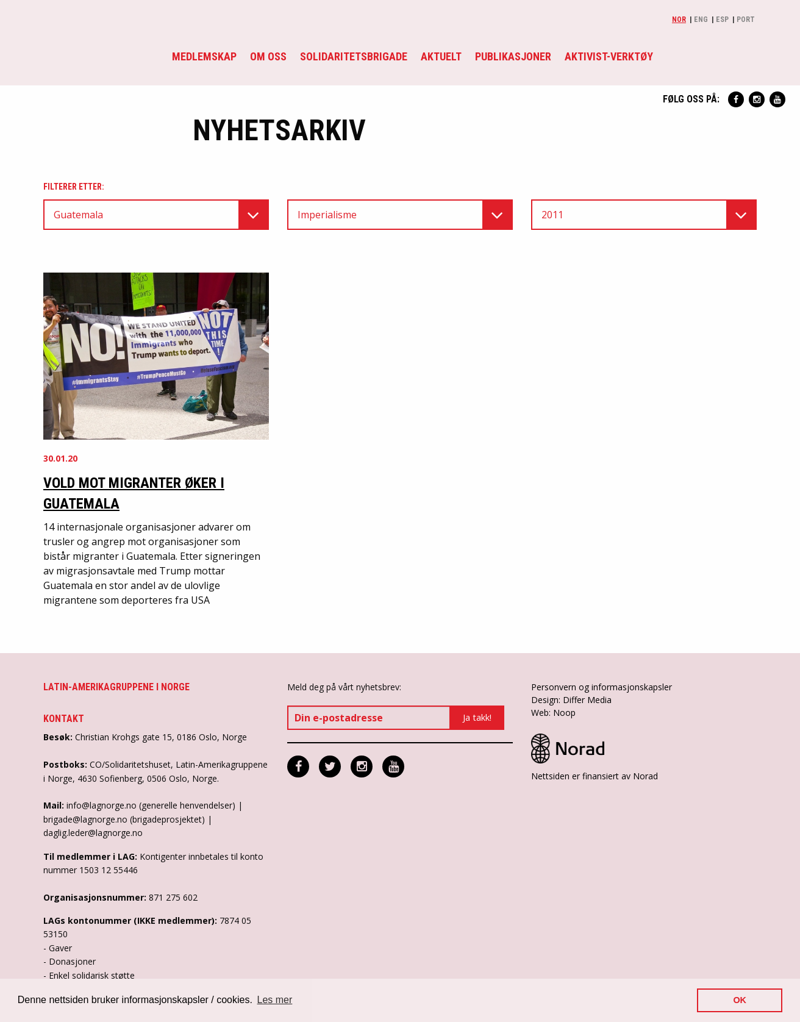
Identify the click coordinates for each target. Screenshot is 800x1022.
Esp (722, 19)
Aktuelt (441, 56)
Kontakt (63, 718)
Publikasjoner (513, 56)
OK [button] (739, 1000)
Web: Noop (553, 712)
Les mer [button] (275, 1000)
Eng (701, 19)
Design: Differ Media (571, 700)
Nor (679, 19)
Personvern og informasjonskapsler (601, 687)
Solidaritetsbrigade (353, 56)
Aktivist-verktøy (609, 56)
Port (746, 19)
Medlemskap (204, 56)
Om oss (268, 56)
